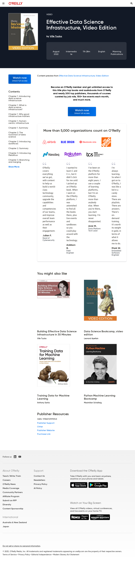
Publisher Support (45, 423)
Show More (13, 167)
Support (39, 470)
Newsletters (39, 480)
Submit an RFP (10, 500)
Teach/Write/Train (12, 476)
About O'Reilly (11, 470)
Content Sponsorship (13, 508)
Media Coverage (11, 488)
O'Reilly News (9, 484)
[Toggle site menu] (3, 3)
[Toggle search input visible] (131, 3)
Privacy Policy (40, 484)
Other (40, 426)
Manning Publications (117, 52)
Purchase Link (43, 434)
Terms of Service (10, 554)
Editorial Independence (41, 554)
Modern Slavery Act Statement (66, 554)
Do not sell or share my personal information (21, 546)
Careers (6, 480)
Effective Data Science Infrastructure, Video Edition (84, 75)
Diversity (7, 504)
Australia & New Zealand (15, 522)
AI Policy (38, 488)
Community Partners (13, 492)
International (10, 517)
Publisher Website (45, 430)
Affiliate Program (11, 496)
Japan (6, 526)
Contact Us (39, 476)
